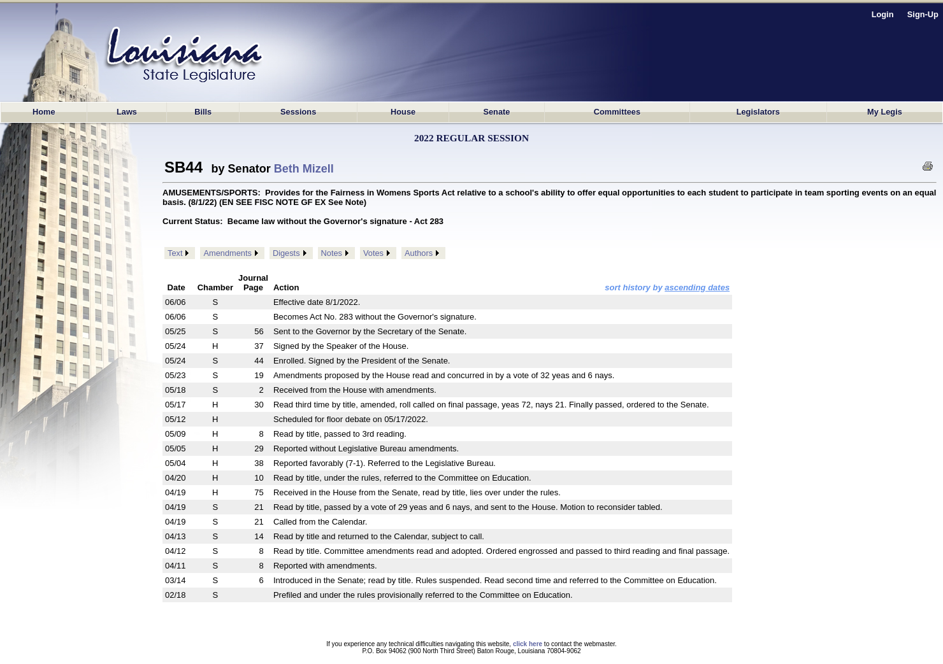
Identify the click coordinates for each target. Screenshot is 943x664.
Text (175, 253)
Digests (286, 253)
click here (527, 643)
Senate (496, 112)
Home (43, 112)
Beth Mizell (304, 168)
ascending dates (697, 287)
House (403, 112)
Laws (127, 112)
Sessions (298, 112)
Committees (617, 112)
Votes (373, 253)
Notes (331, 253)
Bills (203, 112)
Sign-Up (923, 14)
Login (883, 14)
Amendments (227, 253)
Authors (419, 253)
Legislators (758, 112)
